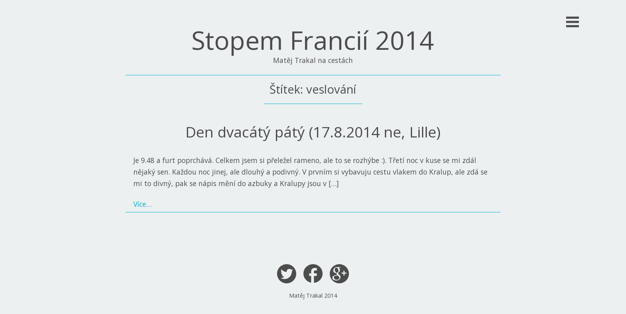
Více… (142, 204)
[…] (334, 183)
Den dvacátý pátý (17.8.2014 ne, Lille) (313, 132)
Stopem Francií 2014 (312, 40)
